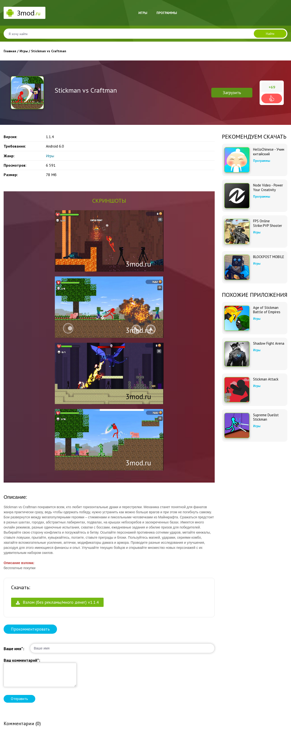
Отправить (19, 698)
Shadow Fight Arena (268, 343)
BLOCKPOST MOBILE (268, 257)
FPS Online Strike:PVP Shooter (267, 223)
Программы (166, 13)
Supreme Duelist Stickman (266, 417)
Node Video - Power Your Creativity (268, 187)
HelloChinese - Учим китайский (268, 151)
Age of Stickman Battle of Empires (266, 309)
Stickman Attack (265, 379)
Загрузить (232, 92)
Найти (270, 33)
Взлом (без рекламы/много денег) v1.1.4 (57, 602)
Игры (142, 13)
